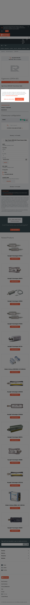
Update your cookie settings (9, 99)
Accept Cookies (19, 99)
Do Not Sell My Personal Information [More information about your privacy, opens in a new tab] (12, 95)
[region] (15, 95)
